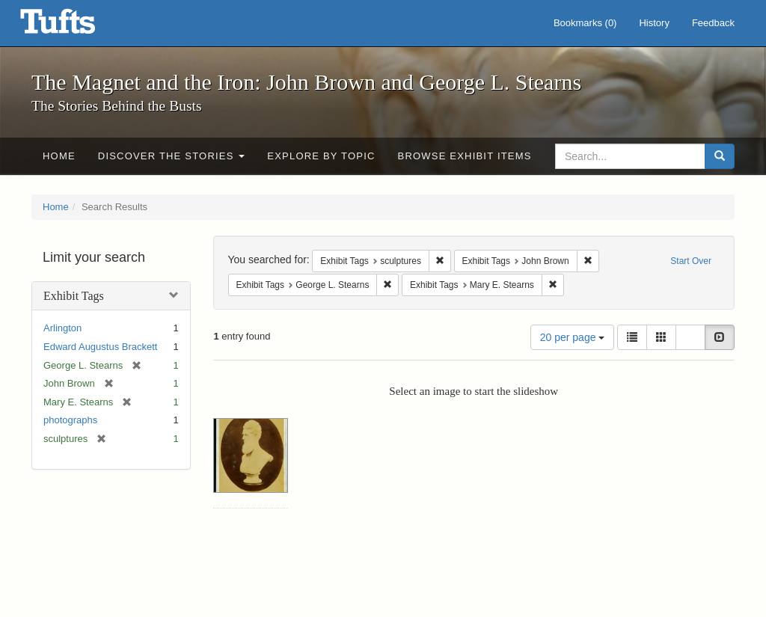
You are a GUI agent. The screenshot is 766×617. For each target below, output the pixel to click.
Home (59, 156)
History (654, 22)
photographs (70, 420)
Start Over (690, 261)
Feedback (713, 22)
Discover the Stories (171, 156)
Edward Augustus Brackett (100, 346)
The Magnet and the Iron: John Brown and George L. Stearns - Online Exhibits (76, 26)
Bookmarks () (585, 22)
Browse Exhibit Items (465, 156)
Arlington (62, 328)
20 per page (572, 337)
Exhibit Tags (73, 295)
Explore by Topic (321, 156)
